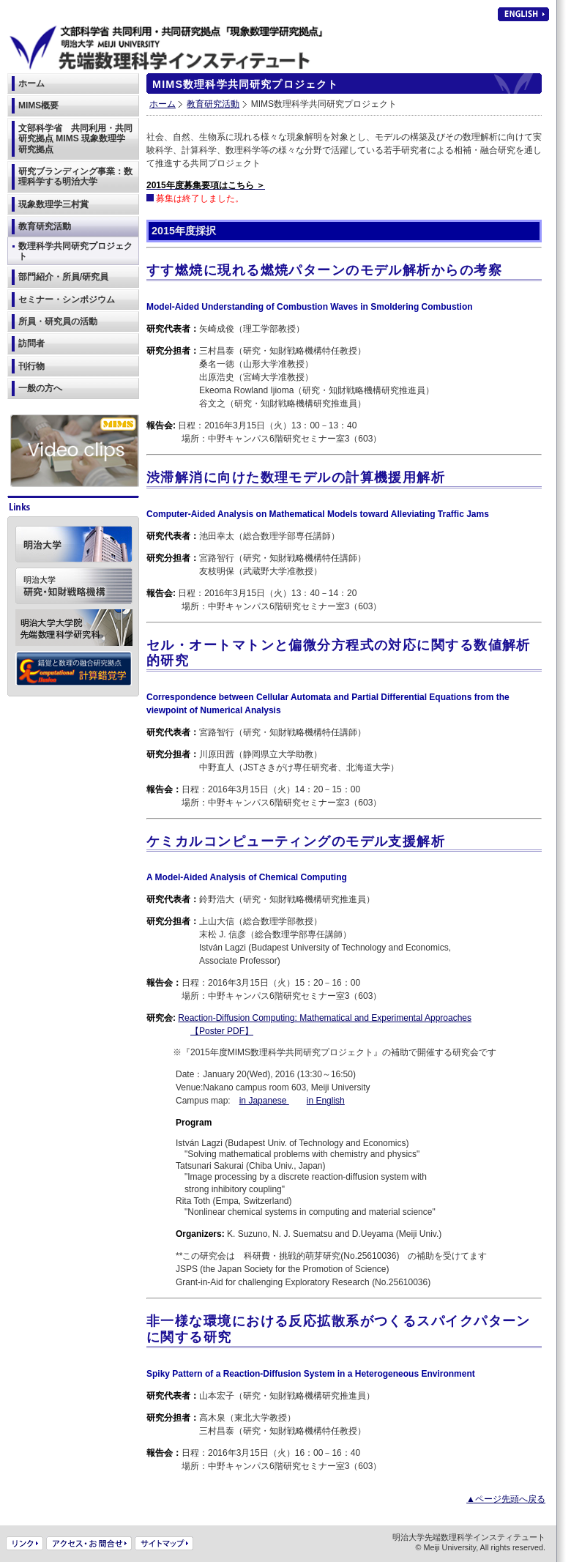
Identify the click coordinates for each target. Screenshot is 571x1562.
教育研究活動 (213, 104)
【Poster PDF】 (221, 1031)
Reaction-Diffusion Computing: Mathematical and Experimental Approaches (324, 1018)
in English (326, 1101)
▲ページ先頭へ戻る (505, 1499)
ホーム (162, 104)
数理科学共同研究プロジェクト (75, 251)
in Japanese (264, 1101)
